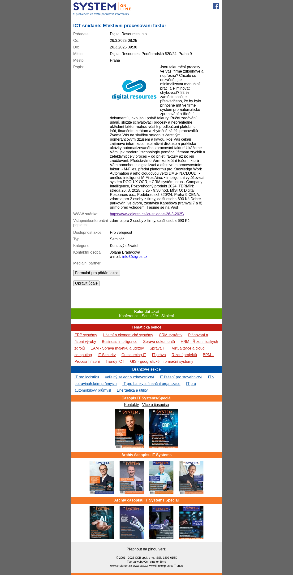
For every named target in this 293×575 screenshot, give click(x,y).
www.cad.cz (140, 565)
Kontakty (131, 405)
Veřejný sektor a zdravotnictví (129, 377)
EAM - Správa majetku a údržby (117, 348)
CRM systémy (170, 335)
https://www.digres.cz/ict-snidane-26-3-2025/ (147, 214)
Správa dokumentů (159, 342)
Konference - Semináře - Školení (146, 314)
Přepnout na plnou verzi (147, 549)
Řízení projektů (184, 355)
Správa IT (158, 348)
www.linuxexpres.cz (161, 565)
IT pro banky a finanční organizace (151, 384)
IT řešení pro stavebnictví (181, 377)
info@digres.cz (134, 257)
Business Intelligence (119, 342)
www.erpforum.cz (121, 565)
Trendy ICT (115, 361)
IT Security (107, 355)
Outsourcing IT (133, 355)
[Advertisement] (146, 297)
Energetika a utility (132, 390)
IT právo (159, 355)
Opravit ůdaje (86, 283)
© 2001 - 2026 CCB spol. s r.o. (135, 557)
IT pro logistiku (86, 377)
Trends (178, 565)
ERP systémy (85, 335)
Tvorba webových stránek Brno (146, 561)
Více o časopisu (155, 405)
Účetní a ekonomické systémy (128, 335)
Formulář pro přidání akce (96, 273)
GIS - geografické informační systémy (161, 361)
